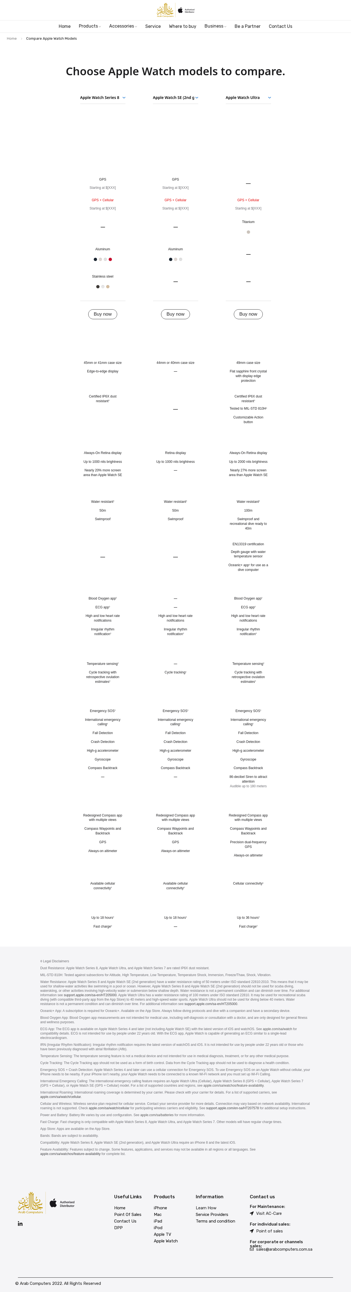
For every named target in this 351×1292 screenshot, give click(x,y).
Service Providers (212, 1214)
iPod (158, 1227)
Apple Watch (166, 1241)
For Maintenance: (267, 1206)
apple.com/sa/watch (277, 1029)
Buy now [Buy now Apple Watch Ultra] (248, 314)
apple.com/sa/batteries (157, 1115)
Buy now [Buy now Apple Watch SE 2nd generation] (175, 314)
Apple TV (162, 1234)
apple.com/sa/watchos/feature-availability (233, 1085)
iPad (158, 1221)
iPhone (160, 1207)
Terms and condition (215, 1221)
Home (12, 38)
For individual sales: (270, 1224)
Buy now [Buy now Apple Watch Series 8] (103, 314)
